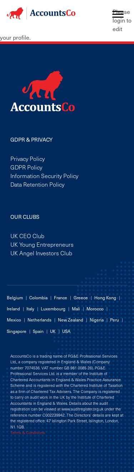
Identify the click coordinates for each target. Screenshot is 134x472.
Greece (81, 297)
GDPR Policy (26, 167)
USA (66, 331)
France (60, 297)
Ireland (13, 308)
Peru (114, 319)
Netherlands (39, 319)
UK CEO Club (27, 235)
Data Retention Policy (37, 184)
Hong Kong (105, 297)
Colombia (38, 297)
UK (53, 331)
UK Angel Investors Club (41, 253)
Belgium (15, 297)
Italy (30, 308)
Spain (38, 331)
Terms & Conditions (27, 433)
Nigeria (97, 319)
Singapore (16, 331)
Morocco (95, 308)
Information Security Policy (44, 175)
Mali (76, 308)
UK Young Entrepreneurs (42, 244)
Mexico (14, 319)
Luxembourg (53, 308)
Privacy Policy (27, 158)
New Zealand (70, 319)
